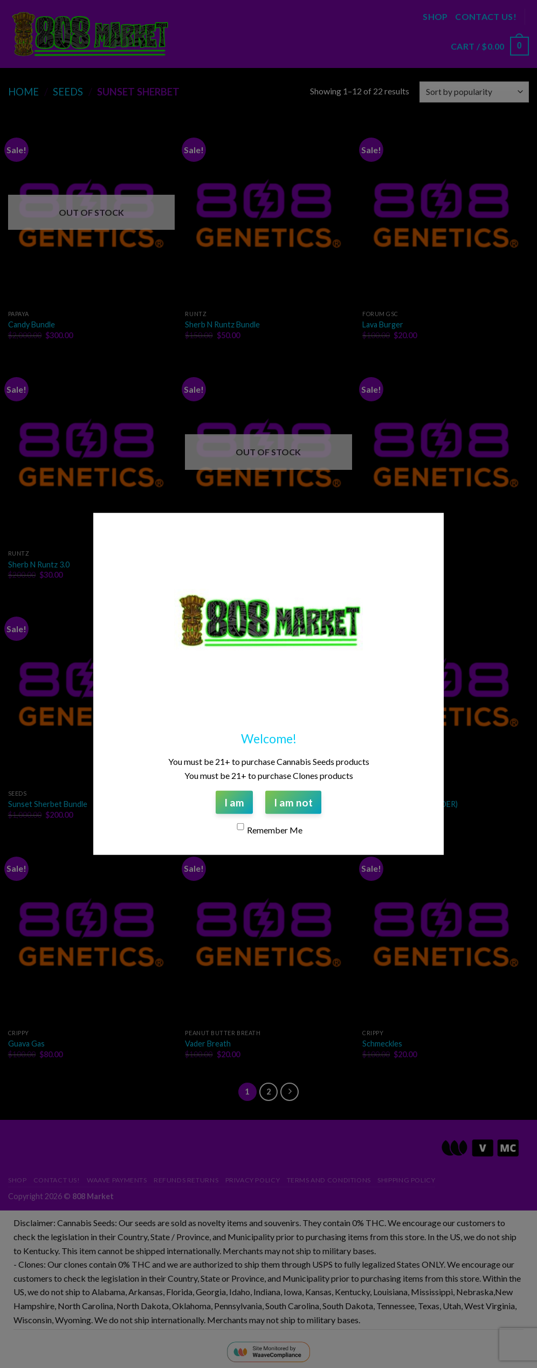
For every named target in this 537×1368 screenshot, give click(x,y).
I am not (293, 802)
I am (234, 802)
